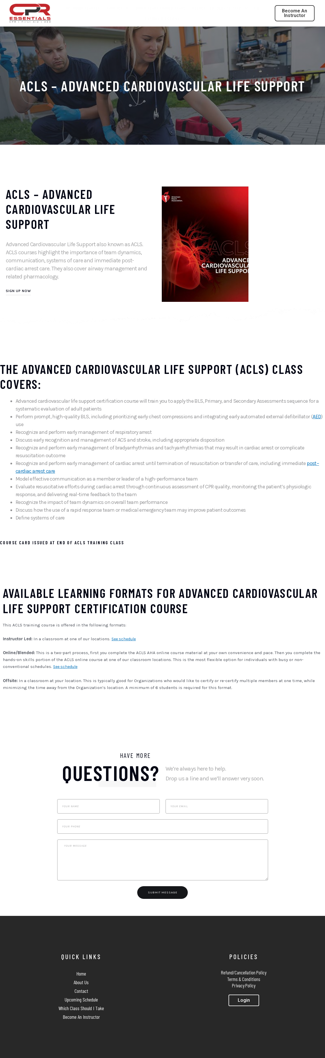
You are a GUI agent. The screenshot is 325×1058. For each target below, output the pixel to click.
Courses (118, 8)
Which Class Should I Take (160, 7)
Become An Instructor (81, 1017)
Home (81, 973)
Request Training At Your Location (225, 7)
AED (317, 416)
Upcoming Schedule (81, 999)
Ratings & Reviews (162, 18)
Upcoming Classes (83, 7)
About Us (81, 982)
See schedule (125, 638)
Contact (81, 991)
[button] (295, 13)
